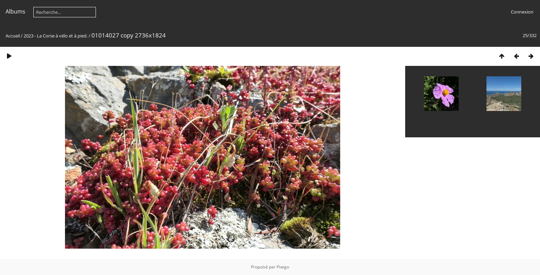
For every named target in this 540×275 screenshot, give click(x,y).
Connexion (522, 12)
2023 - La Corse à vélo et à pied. (56, 36)
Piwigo (283, 267)
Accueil (13, 36)
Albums (15, 11)
